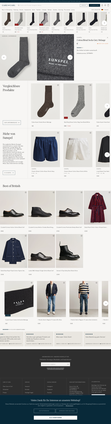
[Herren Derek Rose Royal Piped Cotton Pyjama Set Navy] (13, 251)
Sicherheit (5, 389)
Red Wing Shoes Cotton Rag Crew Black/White (77, 122)
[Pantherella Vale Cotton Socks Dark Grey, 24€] (81, 22)
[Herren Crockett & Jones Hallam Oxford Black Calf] (13, 208)
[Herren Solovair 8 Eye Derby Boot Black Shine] (69, 251)
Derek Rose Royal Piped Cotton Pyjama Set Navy (12, 271)
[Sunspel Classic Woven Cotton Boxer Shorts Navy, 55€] (45, 154)
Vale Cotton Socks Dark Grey (81, 29)
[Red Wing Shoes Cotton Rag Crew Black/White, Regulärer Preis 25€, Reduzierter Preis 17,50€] (20, 22)
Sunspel (79, 37)
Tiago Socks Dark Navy (93, 29)
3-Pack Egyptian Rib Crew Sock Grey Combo (44, 29)
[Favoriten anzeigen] (105, 5)
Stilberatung (94, 5)
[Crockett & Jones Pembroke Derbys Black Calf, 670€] (69, 211)
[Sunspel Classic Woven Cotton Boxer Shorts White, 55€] (78, 154)
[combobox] (106, 10)
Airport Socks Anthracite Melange (69, 29)
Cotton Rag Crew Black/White (18, 29)
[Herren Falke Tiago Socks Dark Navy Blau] (94, 19)
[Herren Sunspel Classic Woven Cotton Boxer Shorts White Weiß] (77, 149)
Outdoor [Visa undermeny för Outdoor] (55, 10)
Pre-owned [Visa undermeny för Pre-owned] (67, 10)
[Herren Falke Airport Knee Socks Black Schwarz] (32, 19)
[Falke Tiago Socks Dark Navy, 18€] (94, 22)
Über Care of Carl (8, 386)
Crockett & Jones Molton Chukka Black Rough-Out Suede (41, 227)
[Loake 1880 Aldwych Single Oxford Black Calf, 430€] (41, 254)
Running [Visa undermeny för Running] (60, 10)
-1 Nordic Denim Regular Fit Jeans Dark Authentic (83, 320)
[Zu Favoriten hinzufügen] (58, 85)
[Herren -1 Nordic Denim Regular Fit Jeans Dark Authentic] (83, 299)
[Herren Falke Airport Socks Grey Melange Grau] (57, 19)
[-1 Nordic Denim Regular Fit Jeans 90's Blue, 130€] (51, 302)
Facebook (49, 389)
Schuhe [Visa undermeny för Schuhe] (21, 10)
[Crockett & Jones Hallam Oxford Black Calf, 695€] (13, 211)
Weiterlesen (69, 405)
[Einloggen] (102, 5)
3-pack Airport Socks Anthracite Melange (16, 320)
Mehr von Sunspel (9, 136)
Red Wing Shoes (19, 28)
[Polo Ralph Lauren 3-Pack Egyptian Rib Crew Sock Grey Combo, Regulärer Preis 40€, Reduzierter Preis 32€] (44, 22)
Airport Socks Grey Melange (55, 29)
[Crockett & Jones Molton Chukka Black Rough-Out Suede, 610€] (41, 211)
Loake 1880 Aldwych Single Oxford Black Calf (41, 270)
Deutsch (106, 9)
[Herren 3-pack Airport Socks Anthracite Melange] (19, 299)
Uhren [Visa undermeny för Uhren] (33, 10)
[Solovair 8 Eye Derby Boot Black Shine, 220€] (69, 254)
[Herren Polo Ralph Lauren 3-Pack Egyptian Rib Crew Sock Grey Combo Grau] (44, 19)
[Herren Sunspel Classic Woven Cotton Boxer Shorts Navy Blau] (45, 149)
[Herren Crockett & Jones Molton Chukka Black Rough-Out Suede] (41, 208)
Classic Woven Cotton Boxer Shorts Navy (43, 171)
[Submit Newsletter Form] (68, 364)
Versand (27, 386)
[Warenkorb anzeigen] (108, 5)
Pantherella (79, 28)
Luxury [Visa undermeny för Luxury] (73, 10)
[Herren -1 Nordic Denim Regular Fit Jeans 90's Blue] (51, 299)
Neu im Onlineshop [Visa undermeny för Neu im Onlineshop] (7, 10)
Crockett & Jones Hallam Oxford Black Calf (12, 227)
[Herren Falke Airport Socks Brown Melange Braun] (7, 19)
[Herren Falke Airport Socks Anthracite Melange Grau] (69, 19)
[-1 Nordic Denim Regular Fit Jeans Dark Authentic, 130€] (84, 302)
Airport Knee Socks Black (32, 29)
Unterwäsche (12, 36)
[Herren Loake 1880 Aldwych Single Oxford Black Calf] (41, 251)
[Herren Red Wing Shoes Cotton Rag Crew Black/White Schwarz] (20, 19)
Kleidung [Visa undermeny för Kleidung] (15, 10)
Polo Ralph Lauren (44, 28)
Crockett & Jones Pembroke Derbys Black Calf (69, 227)
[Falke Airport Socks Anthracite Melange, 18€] (69, 22)
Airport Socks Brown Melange (6, 29)
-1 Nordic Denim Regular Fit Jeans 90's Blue (50, 320)
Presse (5, 392)
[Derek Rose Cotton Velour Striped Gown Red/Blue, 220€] (97, 211)
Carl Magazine (95, 9)
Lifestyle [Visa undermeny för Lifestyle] (44, 10)
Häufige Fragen (29, 392)
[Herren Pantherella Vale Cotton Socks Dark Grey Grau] (81, 19)
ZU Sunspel (9, 172)
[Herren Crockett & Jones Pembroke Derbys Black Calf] (69, 208)
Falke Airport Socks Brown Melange (41, 122)
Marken (50, 10)
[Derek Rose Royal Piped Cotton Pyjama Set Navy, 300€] (13, 254)
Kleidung (4, 36)
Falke (3, 28)
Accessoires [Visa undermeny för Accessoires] (27, 10)
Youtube (49, 392)
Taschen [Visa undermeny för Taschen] (38, 10)
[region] (55, 339)
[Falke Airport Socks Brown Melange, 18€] (7, 22)
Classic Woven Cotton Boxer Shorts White (75, 171)
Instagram (50, 386)
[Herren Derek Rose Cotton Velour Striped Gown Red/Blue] (97, 208)
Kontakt (27, 389)
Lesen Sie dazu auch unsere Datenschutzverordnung (55, 369)
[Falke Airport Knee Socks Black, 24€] (32, 22)
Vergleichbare (11, 88)
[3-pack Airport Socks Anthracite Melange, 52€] (19, 302)
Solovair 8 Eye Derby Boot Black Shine (67, 270)
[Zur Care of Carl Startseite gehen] (8, 5)
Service (83, 5)
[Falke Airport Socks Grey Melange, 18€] (57, 22)
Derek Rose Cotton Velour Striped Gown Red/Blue (95, 227)
